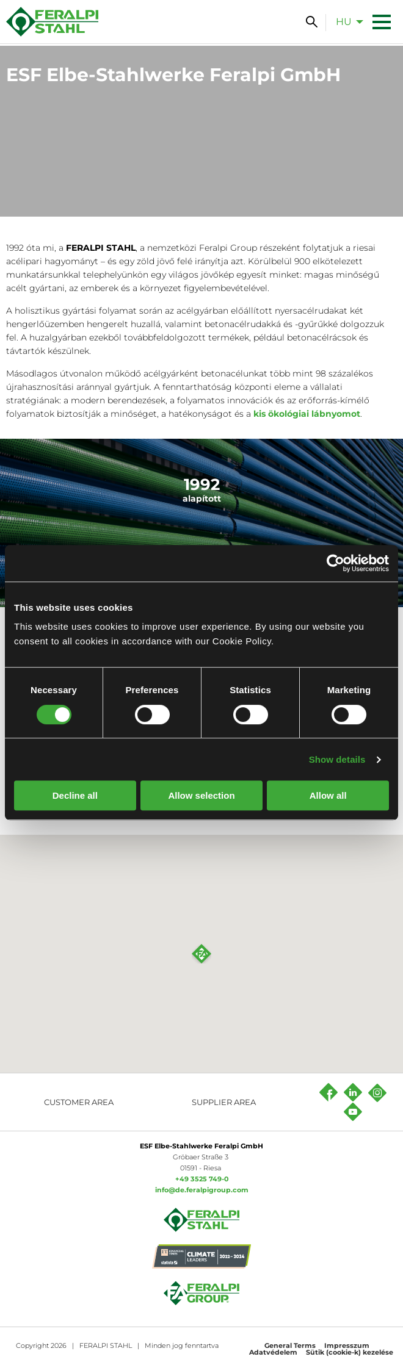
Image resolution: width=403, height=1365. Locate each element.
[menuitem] (346, 21)
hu (344, 21)
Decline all (75, 795)
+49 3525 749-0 (201, 1179)
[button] (201, 953)
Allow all (328, 795)
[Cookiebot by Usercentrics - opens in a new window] (335, 563)
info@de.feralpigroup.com (202, 1190)
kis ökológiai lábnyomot (306, 413)
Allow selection (201, 795)
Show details (337, 759)
